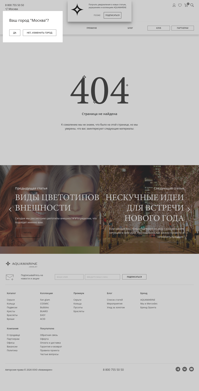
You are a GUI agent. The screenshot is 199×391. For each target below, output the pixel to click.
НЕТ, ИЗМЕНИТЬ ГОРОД (39, 32)
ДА (14, 32)
